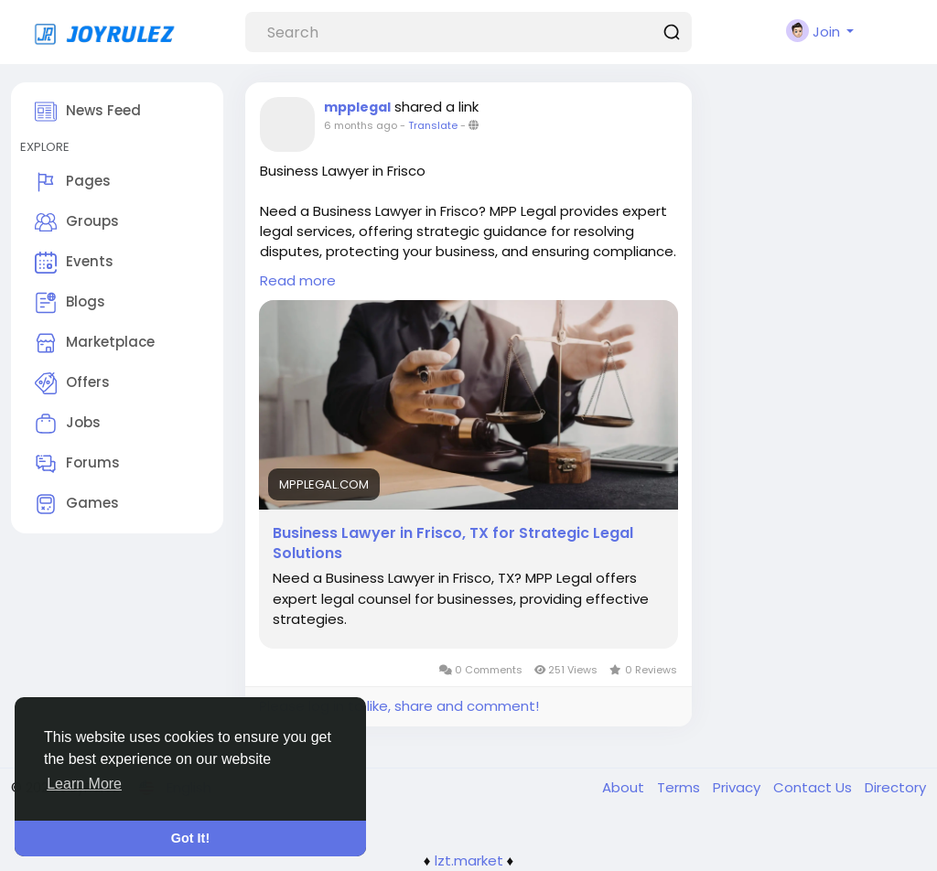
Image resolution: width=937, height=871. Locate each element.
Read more (298, 280)
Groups (77, 222)
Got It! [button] (190, 838)
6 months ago (360, 125)
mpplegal (357, 107)
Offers (72, 383)
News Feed (88, 112)
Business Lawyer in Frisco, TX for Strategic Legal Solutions (453, 543)
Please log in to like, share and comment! (399, 705)
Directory (895, 787)
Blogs (70, 303)
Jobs (68, 424)
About (625, 787)
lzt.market (469, 860)
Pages (73, 182)
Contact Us (814, 787)
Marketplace (95, 343)
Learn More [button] (84, 783)
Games (77, 504)
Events (74, 263)
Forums (77, 464)
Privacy (738, 787)
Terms (680, 787)
